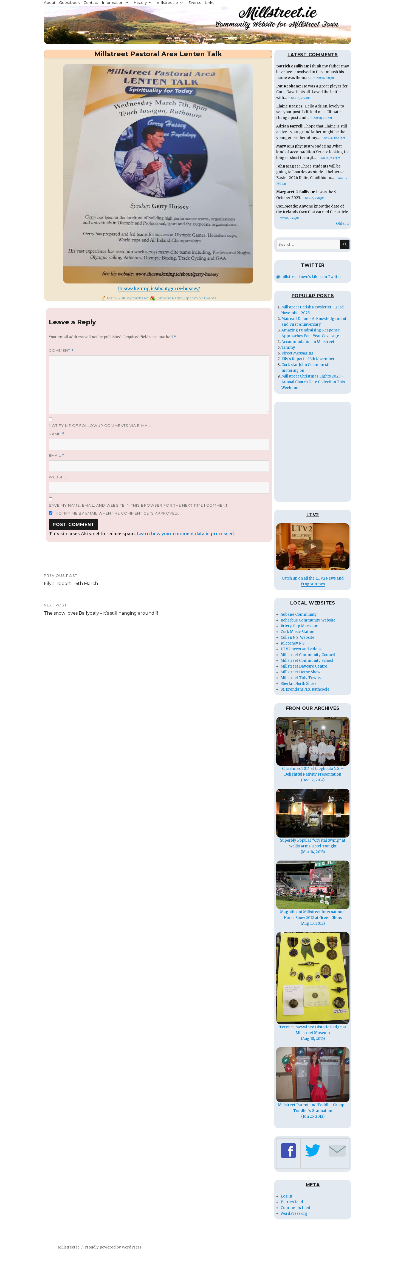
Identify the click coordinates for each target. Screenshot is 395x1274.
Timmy (288, 347)
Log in (286, 1196)
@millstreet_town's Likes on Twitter (308, 276)
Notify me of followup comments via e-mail (100, 425)
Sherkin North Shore (299, 683)
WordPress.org (294, 1213)
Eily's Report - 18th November (308, 359)
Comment (61, 350)
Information (112, 2)
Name (56, 434)
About (49, 2)
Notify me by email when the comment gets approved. (114, 513)
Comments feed (295, 1207)
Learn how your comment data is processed (185, 533)
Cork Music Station (297, 631)
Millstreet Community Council (308, 654)
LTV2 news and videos (301, 649)
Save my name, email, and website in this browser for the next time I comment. (139, 505)
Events (194, 2)
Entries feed (292, 1202)
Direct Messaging (297, 353)
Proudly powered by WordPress (113, 1247)
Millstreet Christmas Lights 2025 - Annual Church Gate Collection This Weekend (313, 382)
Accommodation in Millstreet (307, 341)
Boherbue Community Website (308, 620)
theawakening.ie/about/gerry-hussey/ (159, 288)
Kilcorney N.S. (293, 643)
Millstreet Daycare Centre (304, 666)
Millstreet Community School (307, 660)
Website (58, 477)
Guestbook (69, 2)
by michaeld (137, 298)
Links (209, 2)
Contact (90, 2)
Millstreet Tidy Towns (301, 678)
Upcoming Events (200, 298)
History (140, 2)
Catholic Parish (169, 298)
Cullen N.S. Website (297, 637)
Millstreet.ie (69, 1247)
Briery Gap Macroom (299, 626)
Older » (342, 223)
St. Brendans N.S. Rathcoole (305, 689)
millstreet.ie (167, 2)
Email (56, 455)
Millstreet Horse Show (300, 672)
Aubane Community (299, 614)
